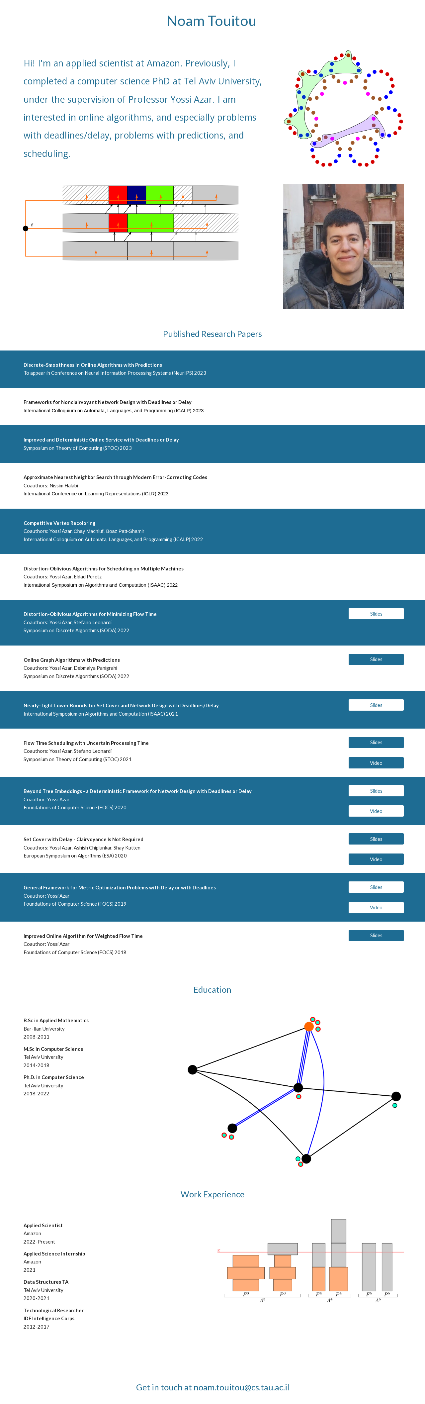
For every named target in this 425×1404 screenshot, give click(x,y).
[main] (212, 20)
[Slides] (376, 613)
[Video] (376, 762)
